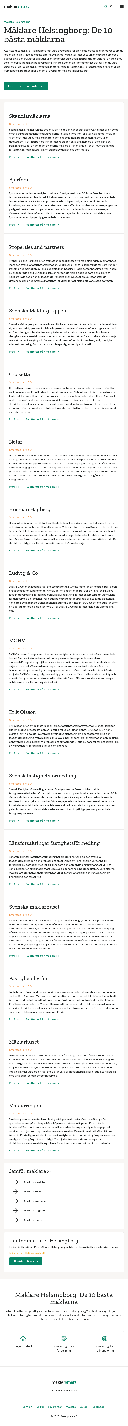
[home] (16, 6)
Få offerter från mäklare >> (26, 86)
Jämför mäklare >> (26, 1261)
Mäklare (71, 1407)
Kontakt (27, 1407)
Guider (84, 1407)
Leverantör (55, 1407)
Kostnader (99, 1407)
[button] (122, 6)
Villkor (40, 1407)
